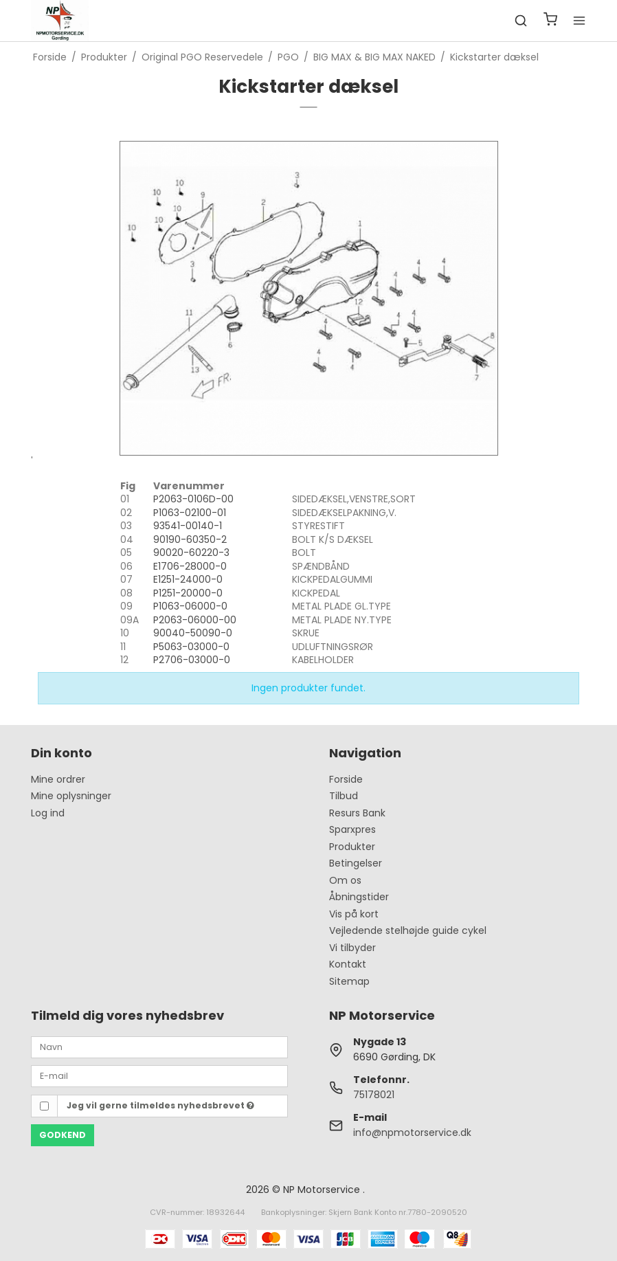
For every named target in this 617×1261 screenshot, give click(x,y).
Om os (345, 880)
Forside (346, 779)
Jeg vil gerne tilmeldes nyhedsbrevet (160, 1105)
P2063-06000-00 (194, 620)
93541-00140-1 (187, 526)
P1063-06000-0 (190, 606)
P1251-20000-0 (188, 593)
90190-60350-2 (190, 539)
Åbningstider (359, 897)
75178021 (373, 1095)
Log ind (48, 813)
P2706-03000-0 (191, 660)
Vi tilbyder (352, 948)
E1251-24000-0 (188, 579)
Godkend (62, 1135)
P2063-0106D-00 (193, 499)
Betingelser (355, 863)
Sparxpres (352, 829)
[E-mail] (159, 1075)
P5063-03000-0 (191, 647)
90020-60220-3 (191, 552)
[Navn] (159, 1046)
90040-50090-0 (192, 633)
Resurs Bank (357, 813)
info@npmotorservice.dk (412, 1132)
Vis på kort (354, 914)
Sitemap (349, 981)
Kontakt (347, 964)
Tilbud (343, 796)
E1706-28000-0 (190, 566)
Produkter (352, 846)
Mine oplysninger (71, 796)
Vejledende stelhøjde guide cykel (407, 930)
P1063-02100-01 (189, 513)
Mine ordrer (58, 779)
